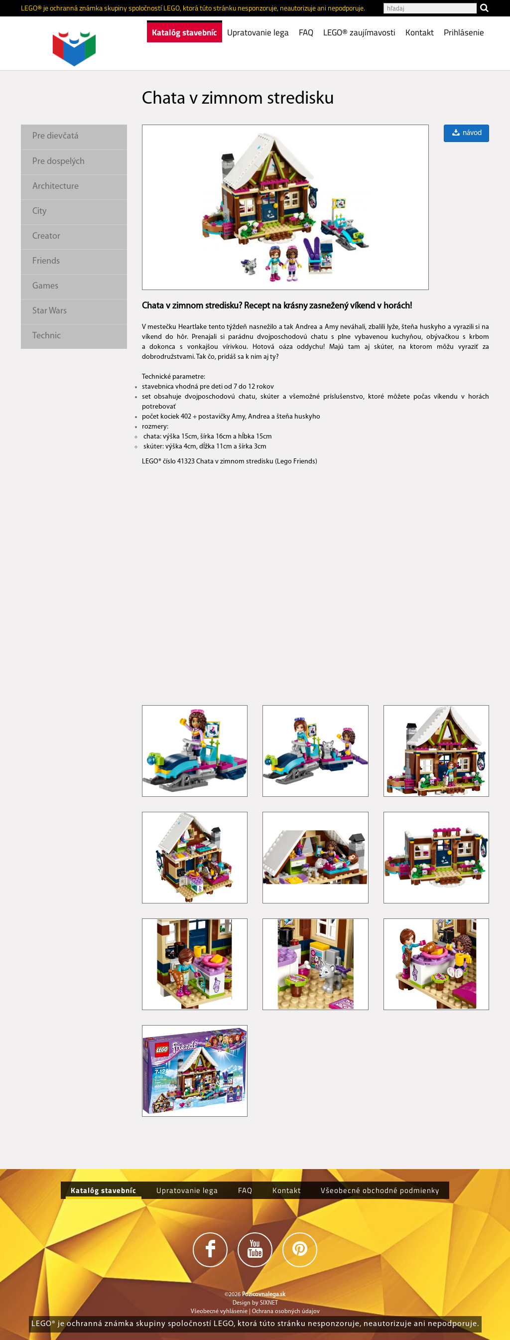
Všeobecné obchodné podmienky (380, 1190)
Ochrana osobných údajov (286, 1312)
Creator (46, 236)
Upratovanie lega (258, 32)
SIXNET (269, 1303)
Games (45, 286)
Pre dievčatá (55, 136)
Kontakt (419, 32)
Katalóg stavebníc (184, 32)
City (39, 211)
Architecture (55, 186)
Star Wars (49, 311)
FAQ (306, 32)
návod (466, 133)
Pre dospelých (58, 161)
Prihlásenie (464, 32)
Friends (46, 261)
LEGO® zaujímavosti (359, 32)
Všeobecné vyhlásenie (219, 1312)
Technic (46, 336)
